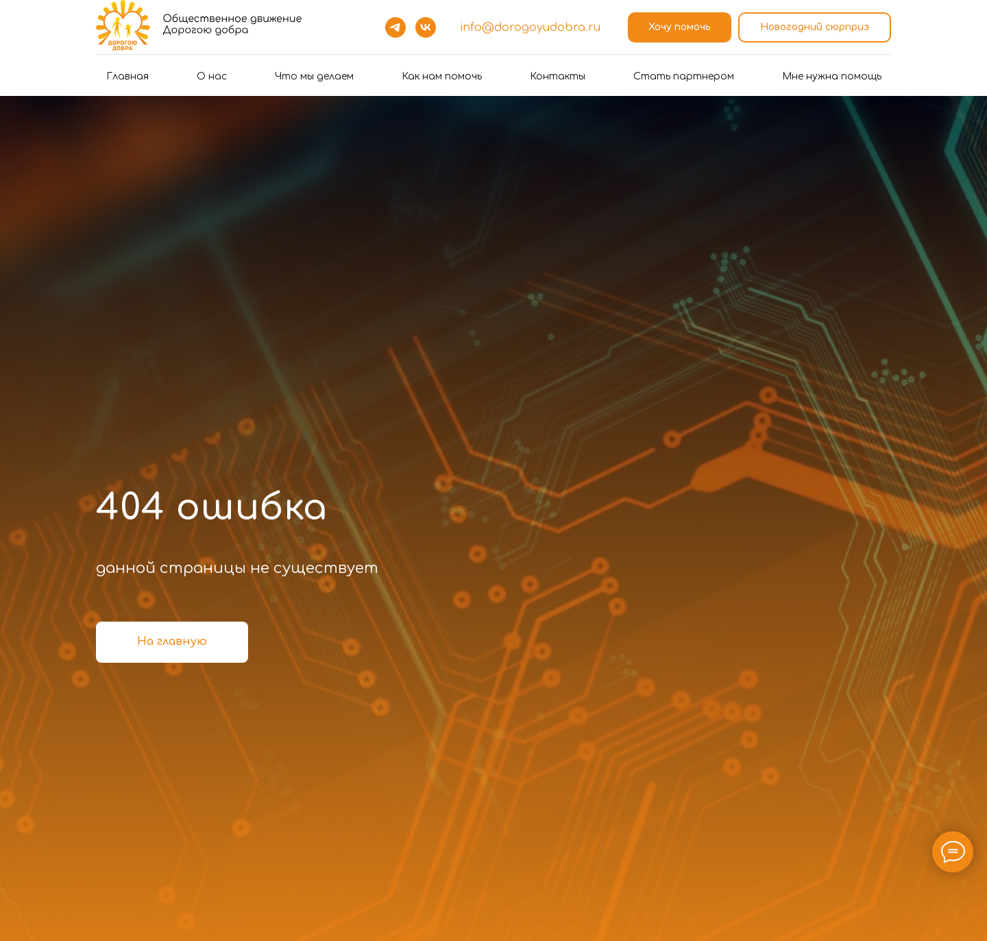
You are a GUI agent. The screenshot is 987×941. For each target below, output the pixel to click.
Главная (127, 76)
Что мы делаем (314, 76)
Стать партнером (683, 76)
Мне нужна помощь (831, 76)
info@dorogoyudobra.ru (530, 27)
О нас (212, 76)
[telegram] (395, 27)
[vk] (425, 27)
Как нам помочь (442, 76)
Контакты (557, 76)
